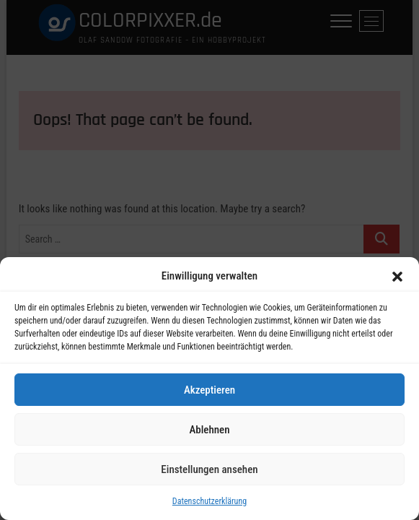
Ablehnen (209, 430)
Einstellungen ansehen (209, 470)
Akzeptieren (209, 390)
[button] (397, 277)
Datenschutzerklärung (209, 502)
